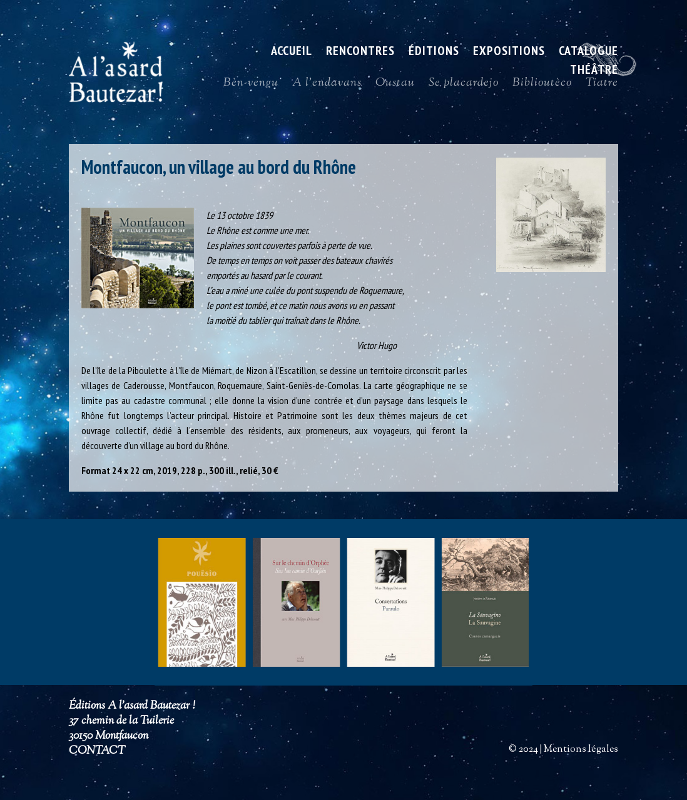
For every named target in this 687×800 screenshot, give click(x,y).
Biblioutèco (542, 86)
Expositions (509, 52)
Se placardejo (464, 86)
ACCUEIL (291, 52)
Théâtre (594, 71)
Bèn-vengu (250, 86)
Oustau (395, 86)
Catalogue (588, 52)
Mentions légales (581, 749)
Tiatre (602, 86)
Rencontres (360, 52)
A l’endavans (327, 86)
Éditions (434, 52)
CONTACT (97, 751)
